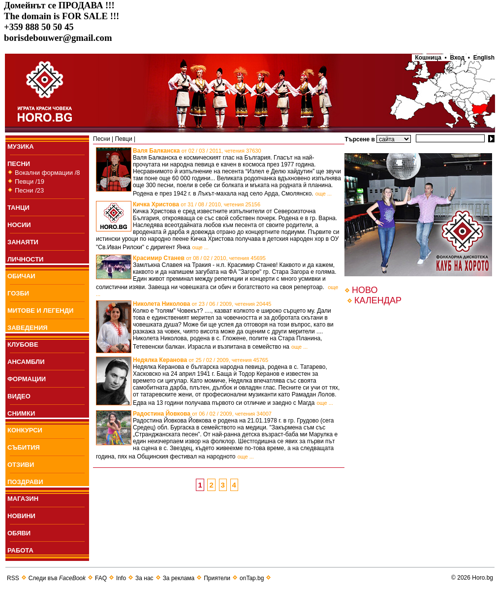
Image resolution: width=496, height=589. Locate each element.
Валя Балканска (197, 150)
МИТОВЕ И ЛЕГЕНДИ (40, 310)
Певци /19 (29, 181)
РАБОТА (20, 550)
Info (121, 578)
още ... (323, 193)
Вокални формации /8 (47, 172)
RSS (13, 578)
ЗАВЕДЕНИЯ (27, 327)
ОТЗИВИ (20, 464)
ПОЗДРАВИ (25, 482)
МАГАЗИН (22, 498)
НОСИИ (19, 225)
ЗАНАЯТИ (22, 242)
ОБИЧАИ (21, 276)
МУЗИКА (20, 146)
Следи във (57, 578)
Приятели (217, 578)
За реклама (179, 578)
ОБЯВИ (19, 533)
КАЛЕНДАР (378, 300)
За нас (144, 578)
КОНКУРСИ (24, 430)
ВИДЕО (19, 396)
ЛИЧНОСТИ (25, 259)
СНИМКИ (21, 413)
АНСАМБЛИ (26, 361)
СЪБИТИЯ (23, 447)
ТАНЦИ (18, 207)
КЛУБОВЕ (22, 344)
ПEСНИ (18, 163)
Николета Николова (202, 303)
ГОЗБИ (18, 293)
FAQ (101, 578)
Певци (123, 138)
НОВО (364, 290)
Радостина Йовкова (202, 413)
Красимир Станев (199, 258)
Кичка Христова (196, 204)
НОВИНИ (21, 516)
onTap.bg (252, 578)
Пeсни (101, 138)
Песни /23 (29, 190)
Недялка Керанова (200, 360)
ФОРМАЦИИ (26, 379)
